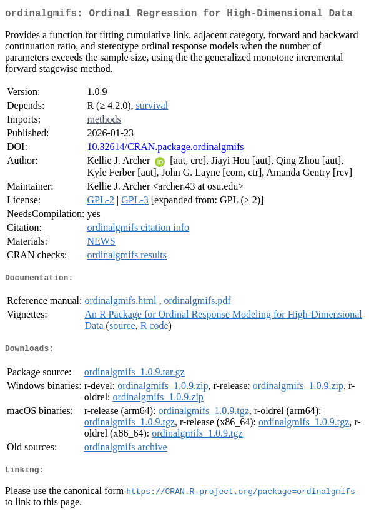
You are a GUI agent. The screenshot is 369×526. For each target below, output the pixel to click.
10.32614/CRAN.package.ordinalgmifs (165, 149)
